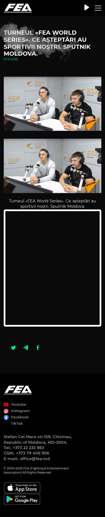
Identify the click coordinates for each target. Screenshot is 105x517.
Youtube (18, 404)
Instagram (20, 411)
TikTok (17, 423)
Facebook (20, 417)
